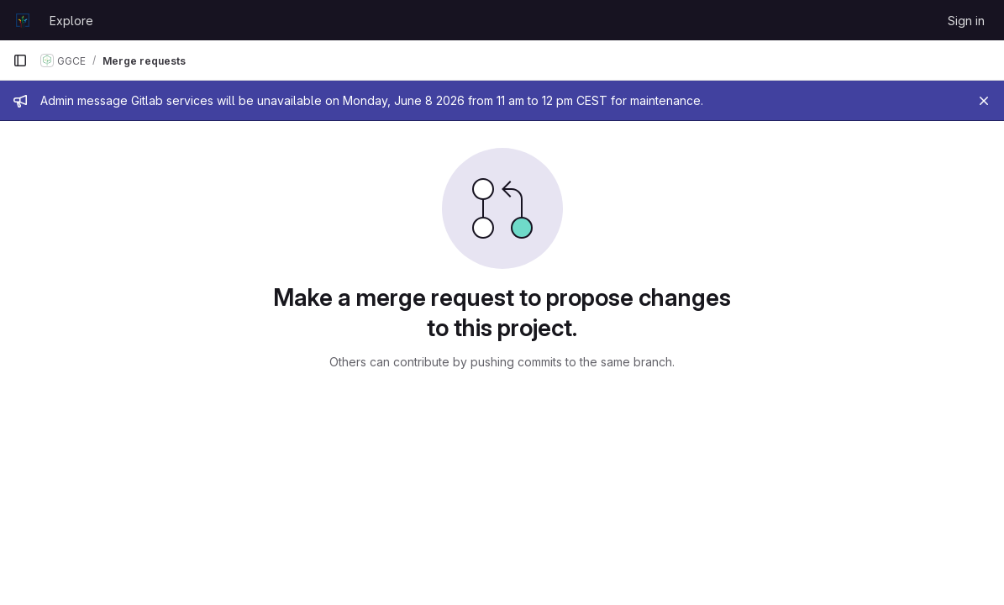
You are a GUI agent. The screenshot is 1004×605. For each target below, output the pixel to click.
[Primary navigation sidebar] (20, 60)
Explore (71, 20)
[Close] (984, 101)
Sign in (966, 20)
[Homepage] (22, 20)
